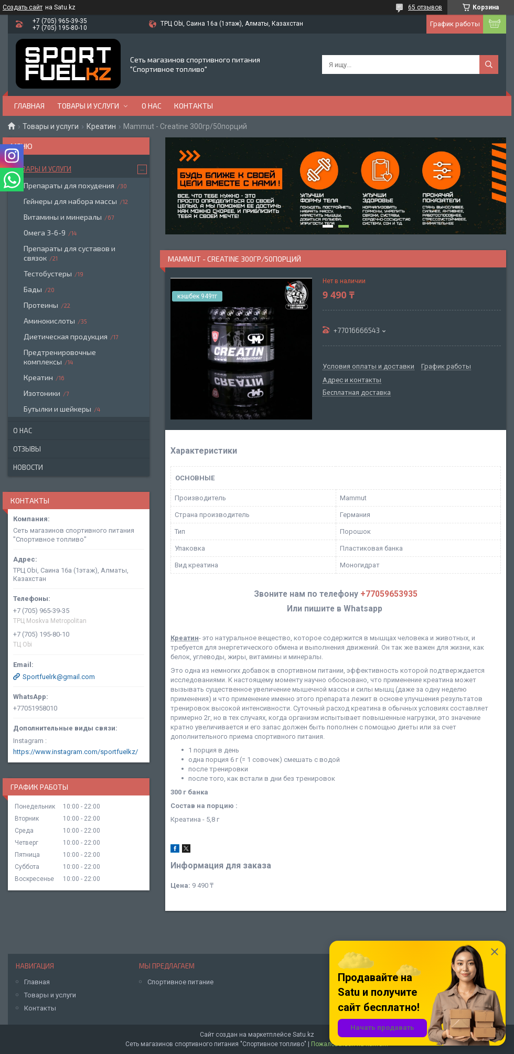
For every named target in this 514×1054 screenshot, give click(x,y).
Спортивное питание (180, 982)
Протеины (41, 304)
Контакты (193, 105)
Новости (28, 467)
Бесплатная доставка (357, 392)
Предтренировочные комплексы (60, 357)
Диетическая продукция (66, 336)
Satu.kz (303, 1034)
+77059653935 (388, 594)
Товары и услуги (88, 105)
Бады (33, 289)
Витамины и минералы (63, 216)
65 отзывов (425, 7)
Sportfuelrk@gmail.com (59, 677)
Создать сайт (22, 7)
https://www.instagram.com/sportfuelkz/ (75, 752)
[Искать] (488, 64)
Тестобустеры (48, 273)
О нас (152, 105)
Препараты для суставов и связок (69, 253)
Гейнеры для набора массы (70, 201)
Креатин (101, 126)
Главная (29, 105)
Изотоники (42, 393)
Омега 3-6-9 (45, 232)
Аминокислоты (49, 320)
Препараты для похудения (69, 185)
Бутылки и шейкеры (57, 408)
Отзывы (27, 449)
